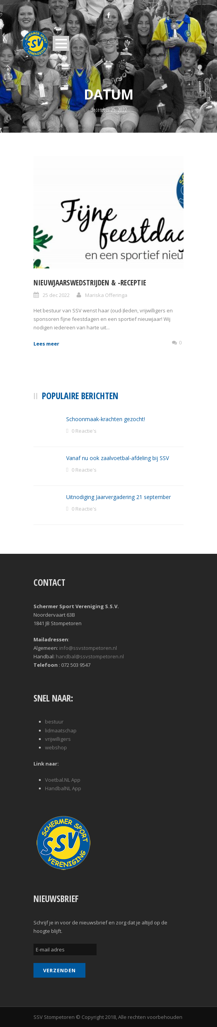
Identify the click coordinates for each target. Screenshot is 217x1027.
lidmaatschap (61, 730)
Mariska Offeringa (106, 295)
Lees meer (46, 343)
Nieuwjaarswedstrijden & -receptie (89, 283)
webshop (56, 747)
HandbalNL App (63, 788)
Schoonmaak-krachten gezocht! (105, 419)
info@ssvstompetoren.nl (88, 647)
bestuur (54, 721)
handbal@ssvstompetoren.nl (90, 656)
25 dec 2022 (56, 295)
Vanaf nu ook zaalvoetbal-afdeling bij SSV (117, 458)
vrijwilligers (58, 738)
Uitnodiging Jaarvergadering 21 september (118, 497)
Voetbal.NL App (62, 779)
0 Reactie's (84, 430)
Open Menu (61, 43)
